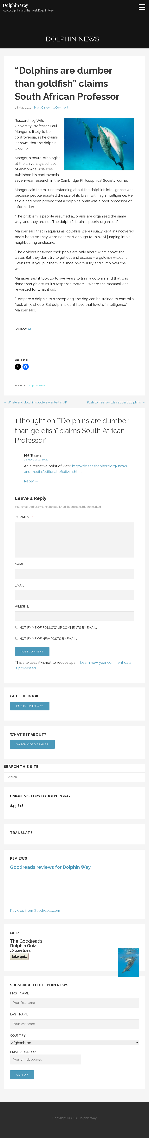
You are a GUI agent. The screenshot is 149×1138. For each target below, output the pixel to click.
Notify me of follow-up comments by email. (58, 627)
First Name (19, 993)
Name (19, 564)
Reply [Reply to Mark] (29, 481)
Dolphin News (36, 385)
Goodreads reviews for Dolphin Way (50, 867)
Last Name (19, 1014)
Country (18, 1035)
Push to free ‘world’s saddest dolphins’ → (116, 402)
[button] (143, 7)
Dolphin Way (15, 5)
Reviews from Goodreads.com (35, 910)
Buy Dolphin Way (29, 706)
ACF (31, 329)
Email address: (45, 1057)
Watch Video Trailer (32, 744)
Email (19, 585)
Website (22, 606)
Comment (24, 517)
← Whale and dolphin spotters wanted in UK (35, 402)
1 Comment (60, 107)
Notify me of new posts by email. (48, 639)
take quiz (19, 956)
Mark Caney (42, 107)
